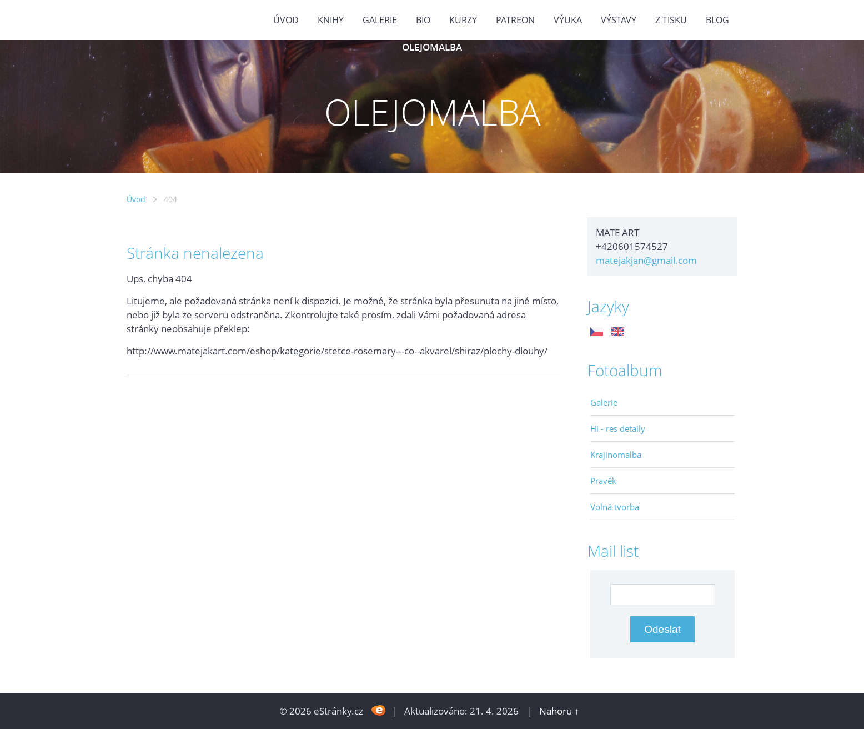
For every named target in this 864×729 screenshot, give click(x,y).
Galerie (603, 402)
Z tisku (671, 20)
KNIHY (331, 20)
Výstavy (618, 20)
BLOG (717, 20)
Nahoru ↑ (559, 711)
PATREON (515, 20)
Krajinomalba (615, 454)
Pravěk (603, 480)
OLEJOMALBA (432, 47)
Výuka (568, 20)
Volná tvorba (614, 506)
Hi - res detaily (617, 428)
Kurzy (463, 20)
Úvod (286, 20)
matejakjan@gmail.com (646, 260)
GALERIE (380, 20)
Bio (423, 20)
